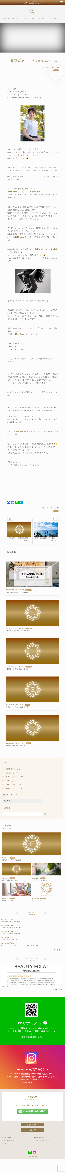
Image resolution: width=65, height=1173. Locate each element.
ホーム (4, 18)
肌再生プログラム (12, 797)
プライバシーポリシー (41, 1155)
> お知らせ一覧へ (57, 964)
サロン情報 (7, 1152)
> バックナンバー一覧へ (55, 1003)
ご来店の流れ (32, 1144)
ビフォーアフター (12, 785)
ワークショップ (11, 793)
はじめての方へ (32, 1139)
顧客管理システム (40, 1152)
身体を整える (10, 777)
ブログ (8, 789)
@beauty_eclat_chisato (32, 1097)
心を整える (9, 781)
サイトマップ (8, 1157)
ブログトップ (14, 18)
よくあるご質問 (9, 1155)
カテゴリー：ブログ (28, 18)
